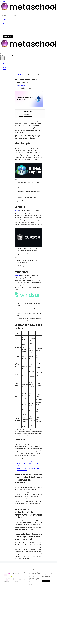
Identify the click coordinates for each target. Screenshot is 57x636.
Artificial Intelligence (21, 74)
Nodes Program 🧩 (8, 576)
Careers (7, 574)
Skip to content (3, 1)
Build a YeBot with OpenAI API (19, 575)
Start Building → (8, 36)
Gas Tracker (6, 581)
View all (14, 585)
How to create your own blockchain (20, 583)
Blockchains (5, 28)
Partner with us (7, 579)
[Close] (2, 58)
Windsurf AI (28, 114)
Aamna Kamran (21, 85)
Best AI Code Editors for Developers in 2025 (27, 461)
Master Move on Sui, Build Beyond (34, 580)
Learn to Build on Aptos (34, 578)
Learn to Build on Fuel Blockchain (33, 583)
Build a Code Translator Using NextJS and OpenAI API (20, 572)
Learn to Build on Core (34, 576)
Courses (5, 24)
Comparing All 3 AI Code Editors (25, 116)
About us (6, 572)
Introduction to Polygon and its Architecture (19, 580)
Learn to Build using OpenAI (35, 572)
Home (5, 19)
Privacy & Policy (7, 583)
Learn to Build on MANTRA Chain (34, 574)
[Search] (7, 15)
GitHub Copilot (29, 111)
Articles (4, 32)
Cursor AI (28, 113)
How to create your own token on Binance (20, 577)
